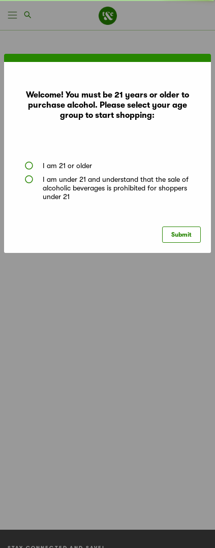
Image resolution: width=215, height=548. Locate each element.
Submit (181, 234)
